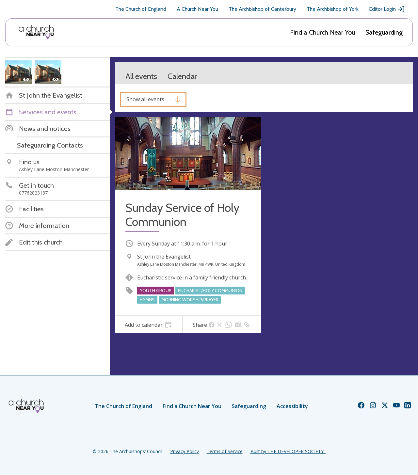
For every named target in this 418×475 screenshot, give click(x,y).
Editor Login (387, 9)
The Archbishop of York (333, 9)
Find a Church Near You (322, 32)
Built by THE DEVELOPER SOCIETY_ (288, 451)
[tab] (148, 324)
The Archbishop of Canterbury (262, 9)
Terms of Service (225, 451)
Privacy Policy (184, 451)
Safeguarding (384, 32)
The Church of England (140, 9)
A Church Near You (197, 9)
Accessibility (292, 406)
